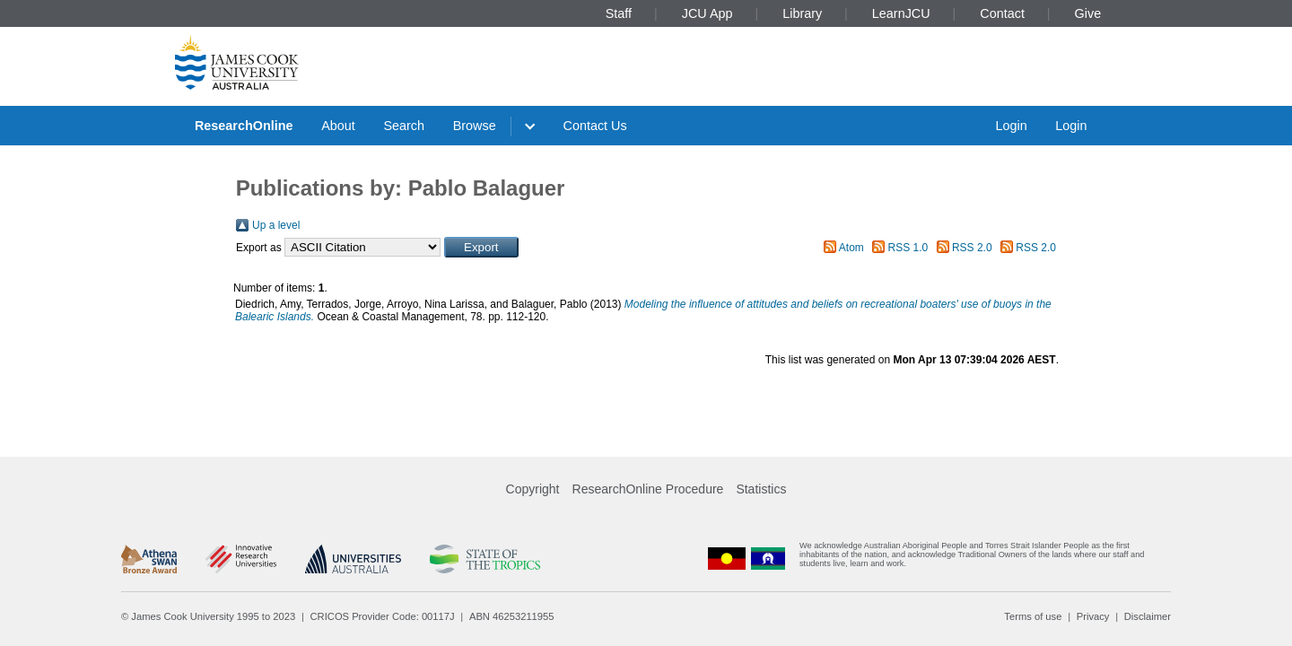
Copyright (533, 489)
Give (1088, 13)
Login (1010, 125)
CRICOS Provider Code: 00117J (382, 616)
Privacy (1093, 616)
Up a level (276, 225)
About (338, 125)
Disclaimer (1147, 616)
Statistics (761, 489)
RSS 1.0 (908, 247)
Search (403, 125)
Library (802, 13)
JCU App (707, 13)
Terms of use (1032, 616)
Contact (1002, 13)
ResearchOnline (244, 125)
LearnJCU (901, 13)
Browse (474, 125)
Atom (851, 247)
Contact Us (595, 125)
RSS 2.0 (972, 247)
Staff (619, 13)
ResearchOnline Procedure (648, 489)
